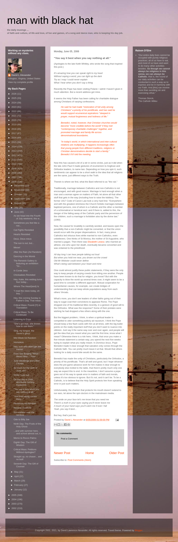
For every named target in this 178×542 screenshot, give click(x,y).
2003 (14, 503)
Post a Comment (69, 438)
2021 (14, 116)
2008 (14, 173)
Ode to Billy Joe (21, 419)
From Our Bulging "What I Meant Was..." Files (26, 355)
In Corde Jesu (21, 270)
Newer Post (62, 453)
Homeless (19, 342)
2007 (14, 177)
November (19, 190)
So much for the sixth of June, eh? (25, 369)
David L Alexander (21, 75)
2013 (14, 151)
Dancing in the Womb (24, 256)
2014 (14, 146)
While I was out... (22, 375)
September (20, 198)
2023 (14, 107)
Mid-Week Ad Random (25, 338)
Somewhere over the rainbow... (24, 413)
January (18, 489)
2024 (14, 102)
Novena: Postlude (22, 408)
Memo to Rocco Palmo (25, 438)
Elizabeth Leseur (96, 241)
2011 (14, 159)
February (19, 485)
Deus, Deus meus (22, 239)
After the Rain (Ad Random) (27, 252)
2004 (14, 499)
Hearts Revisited (22, 234)
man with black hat (50, 20)
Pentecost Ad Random (25, 403)
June (17, 212)
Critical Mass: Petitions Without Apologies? (25, 451)
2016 (14, 137)
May (16, 472)
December (19, 185)
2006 (14, 181)
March (17, 480)
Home (89, 453)
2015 (14, 142)
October (18, 194)
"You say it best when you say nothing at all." (26, 390)
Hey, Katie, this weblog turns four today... (28, 280)
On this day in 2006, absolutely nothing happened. (24, 382)
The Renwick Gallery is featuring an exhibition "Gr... (26, 263)
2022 (14, 111)
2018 (14, 129)
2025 (14, 98)
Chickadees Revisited (24, 275)
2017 (14, 133)
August (18, 203)
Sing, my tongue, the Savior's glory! (24, 332)
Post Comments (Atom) (79, 460)
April (16, 476)
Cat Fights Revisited (24, 230)
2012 (14, 155)
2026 (14, 93)
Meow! (17, 247)
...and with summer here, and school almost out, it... (28, 432)
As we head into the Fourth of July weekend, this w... (27, 217)
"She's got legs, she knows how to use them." (27, 325)
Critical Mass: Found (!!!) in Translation (27, 306)
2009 (14, 168)
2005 (14, 495)
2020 (14, 120)
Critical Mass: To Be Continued (23, 313)
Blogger (138, 530)
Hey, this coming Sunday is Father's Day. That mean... (28, 299)
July (16, 207)
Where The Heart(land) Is (26, 286)
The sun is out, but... (24, 243)
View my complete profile (20, 82)
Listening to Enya (22, 319)
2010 (14, 164)
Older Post (116, 453)
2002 (14, 508)
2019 (14, 124)
